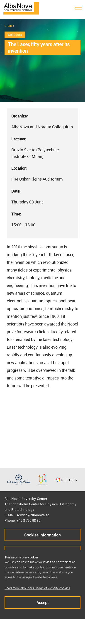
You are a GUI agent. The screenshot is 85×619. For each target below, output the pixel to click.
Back (10, 26)
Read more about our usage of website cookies (37, 588)
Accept (42, 602)
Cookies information (42, 535)
